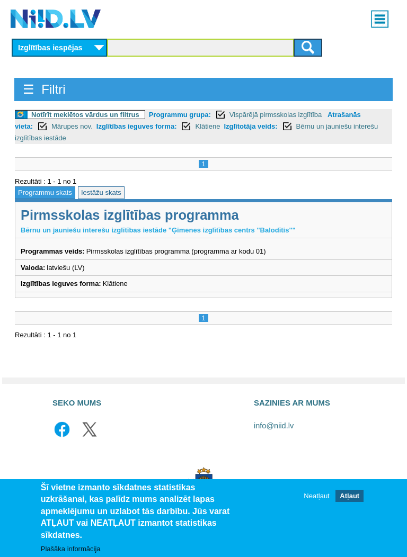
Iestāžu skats (101, 192)
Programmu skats (45, 192)
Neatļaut (316, 496)
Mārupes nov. (72, 126)
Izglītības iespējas (50, 47)
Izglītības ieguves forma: (136, 126)
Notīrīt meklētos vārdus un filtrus (85, 115)
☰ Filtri (44, 89)
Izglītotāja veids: (250, 126)
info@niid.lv (274, 425)
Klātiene (207, 126)
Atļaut (349, 496)
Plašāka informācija (71, 549)
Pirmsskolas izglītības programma (130, 215)
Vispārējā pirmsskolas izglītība (276, 115)
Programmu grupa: (180, 115)
